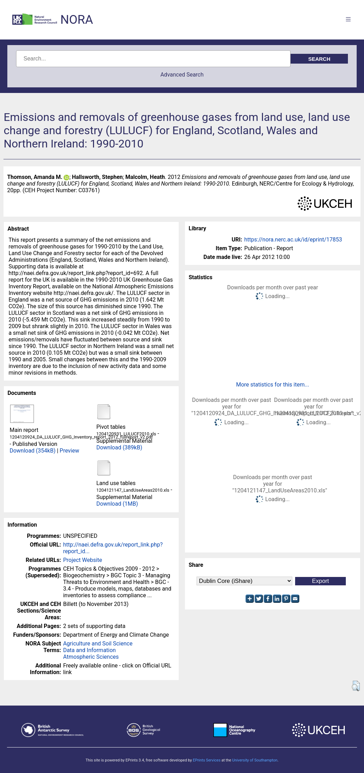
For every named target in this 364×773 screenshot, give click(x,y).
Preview (69, 450)
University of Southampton (255, 760)
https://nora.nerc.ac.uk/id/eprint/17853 (293, 239)
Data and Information (89, 650)
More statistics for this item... (272, 384)
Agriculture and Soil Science (97, 643)
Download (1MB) (117, 503)
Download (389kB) (119, 447)
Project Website (82, 560)
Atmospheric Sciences (91, 656)
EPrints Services (206, 760)
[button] (356, 686)
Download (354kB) (32, 450)
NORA (76, 20)
